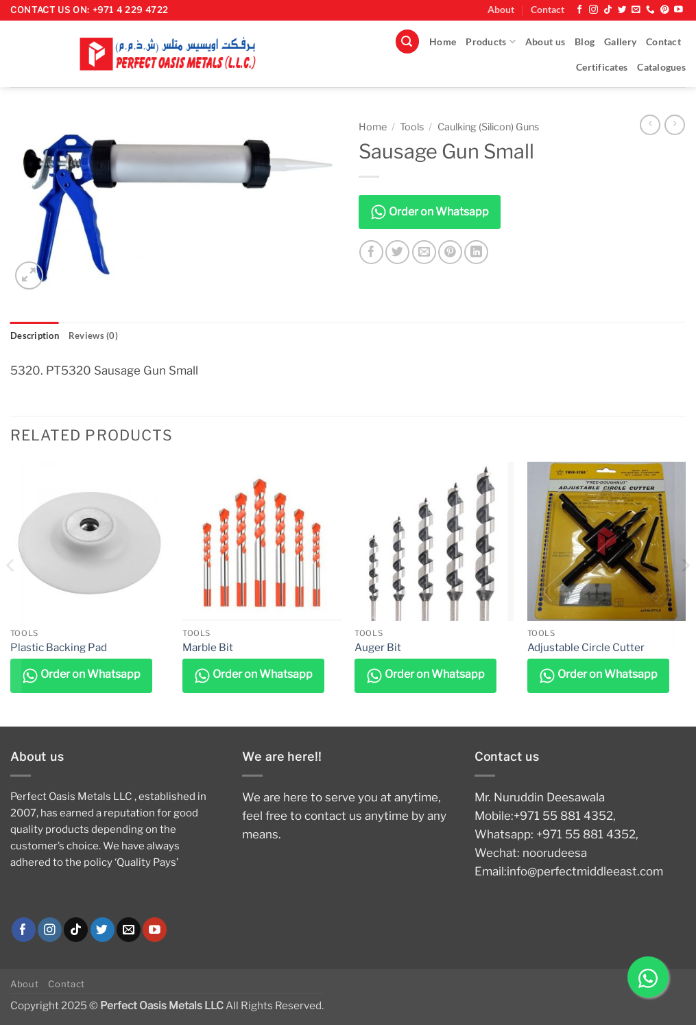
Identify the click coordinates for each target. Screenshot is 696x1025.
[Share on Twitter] (397, 252)
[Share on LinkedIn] (476, 252)
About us (545, 41)
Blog (585, 41)
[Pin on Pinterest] (450, 252)
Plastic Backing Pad (58, 647)
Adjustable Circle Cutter (586, 647)
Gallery (620, 41)
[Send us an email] (636, 10)
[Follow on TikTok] (607, 10)
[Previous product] (674, 125)
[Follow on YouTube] (678, 10)
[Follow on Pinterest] (664, 10)
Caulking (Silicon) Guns (488, 127)
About (501, 9)
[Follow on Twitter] (622, 10)
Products (491, 41)
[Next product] (650, 125)
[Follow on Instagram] (593, 10)
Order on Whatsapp (429, 212)
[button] (407, 42)
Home (442, 41)
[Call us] (650, 10)
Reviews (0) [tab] (97, 335)
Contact (547, 9)
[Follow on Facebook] (579, 10)
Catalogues (661, 67)
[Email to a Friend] (424, 252)
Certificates (601, 67)
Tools (412, 127)
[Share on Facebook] (371, 252)
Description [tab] (36, 335)
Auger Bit (378, 647)
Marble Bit (207, 647)
